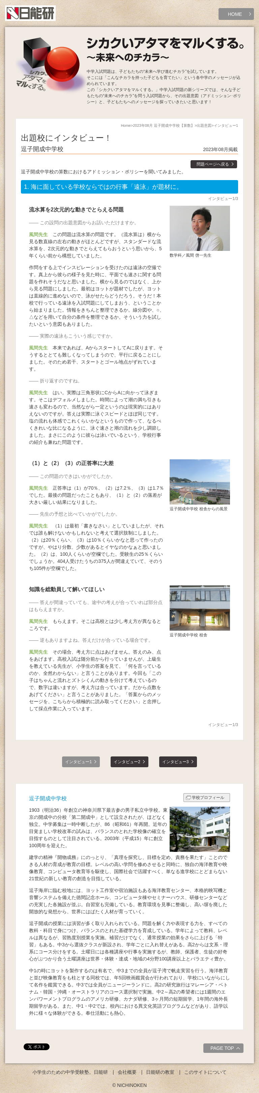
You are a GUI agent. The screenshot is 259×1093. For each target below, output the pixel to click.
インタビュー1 (78, 761)
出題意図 (204, 125)
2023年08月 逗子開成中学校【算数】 (164, 125)
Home (126, 125)
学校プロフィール (208, 797)
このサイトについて (205, 1072)
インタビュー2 (127, 761)
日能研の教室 (160, 1072)
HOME (235, 14)
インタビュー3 (175, 761)
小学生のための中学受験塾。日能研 (70, 1072)
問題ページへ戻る (213, 164)
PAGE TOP (226, 1049)
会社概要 (127, 1072)
